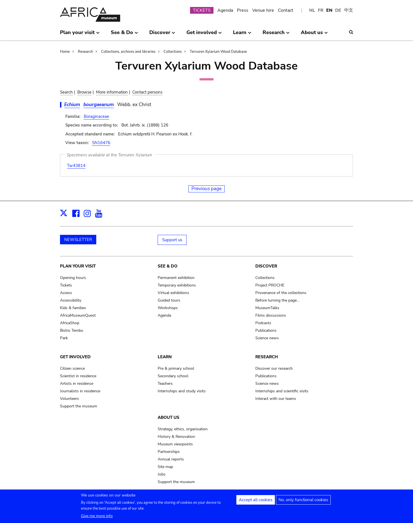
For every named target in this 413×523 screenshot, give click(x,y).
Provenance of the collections (280, 292)
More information (112, 92)
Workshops (168, 308)
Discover (266, 266)
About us (168, 417)
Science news (267, 338)
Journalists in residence (80, 391)
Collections (173, 51)
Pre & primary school (176, 368)
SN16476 (101, 142)
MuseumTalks (267, 308)
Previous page (206, 188)
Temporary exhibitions (177, 285)
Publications (266, 330)
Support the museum (78, 406)
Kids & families (73, 308)
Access (66, 292)
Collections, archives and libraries (128, 51)
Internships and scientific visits (281, 391)
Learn (165, 357)
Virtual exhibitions (173, 292)
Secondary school (173, 376)
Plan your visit (78, 266)
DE (338, 10)
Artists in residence (76, 383)
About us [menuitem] (314, 34)
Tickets (66, 285)
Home (65, 51)
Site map (165, 466)
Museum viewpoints (175, 444)
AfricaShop (69, 323)
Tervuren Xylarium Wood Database (218, 51)
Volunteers (69, 398)
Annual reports (171, 459)
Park (64, 338)
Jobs (161, 474)
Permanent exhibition (176, 277)
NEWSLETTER (78, 239)
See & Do (167, 266)
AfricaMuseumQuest (78, 315)
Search (66, 92)
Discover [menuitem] (162, 34)
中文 (348, 10)
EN (329, 10)
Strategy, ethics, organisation (183, 429)
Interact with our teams (275, 398)
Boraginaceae (96, 116)
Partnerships (169, 451)
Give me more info (97, 517)
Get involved (75, 357)
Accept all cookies (255, 501)
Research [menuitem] (276, 34)
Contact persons (147, 92)
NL (312, 10)
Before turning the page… (277, 300)
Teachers (165, 383)
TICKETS (202, 10)
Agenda (225, 10)
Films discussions (270, 315)
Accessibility (70, 300)
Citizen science (72, 368)
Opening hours (73, 277)
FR (320, 10)
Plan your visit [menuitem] (80, 34)
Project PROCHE (269, 285)
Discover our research (274, 368)
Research (85, 51)
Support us (172, 240)
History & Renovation (176, 436)
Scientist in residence (78, 376)
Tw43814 (76, 165)
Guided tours (169, 300)
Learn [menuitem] (242, 34)
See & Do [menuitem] (124, 34)
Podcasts (263, 323)
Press (242, 10)
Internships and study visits (182, 391)
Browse (84, 92)
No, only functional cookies (303, 501)
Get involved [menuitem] (204, 34)
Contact (285, 10)
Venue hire (263, 10)
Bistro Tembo (71, 330)
